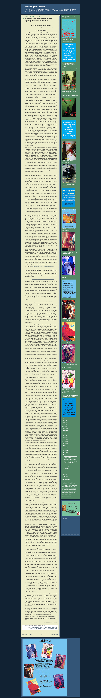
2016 (64, 439)
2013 (64, 445)
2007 (64, 476)
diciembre (67, 450)
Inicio (41, 634)
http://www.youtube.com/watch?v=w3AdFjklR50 (42, 266)
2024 (64, 424)
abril (65, 465)
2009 (64, 472)
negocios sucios (46, 628)
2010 (64, 471)
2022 (64, 428)
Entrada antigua (54, 634)
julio (65, 454)
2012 (64, 447)
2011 (64, 449)
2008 (64, 474)
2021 (64, 430)
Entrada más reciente (27, 634)
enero (66, 468)
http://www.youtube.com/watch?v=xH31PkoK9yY (43, 279)
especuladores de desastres (36, 628)
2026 (64, 420)
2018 (64, 435)
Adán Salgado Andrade (68, 482)
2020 (64, 432)
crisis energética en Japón (37, 627)
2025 (64, 422)
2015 (64, 441)
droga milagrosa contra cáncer (50, 627)
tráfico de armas (53, 628)
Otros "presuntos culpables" (70, 459)
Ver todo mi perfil (67, 496)
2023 (64, 426)
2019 (64, 434)
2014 (64, 443)
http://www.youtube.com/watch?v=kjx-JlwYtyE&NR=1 (41, 301)
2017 (64, 437)
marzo (66, 466)
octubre (66, 452)
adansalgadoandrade (35, 7)
